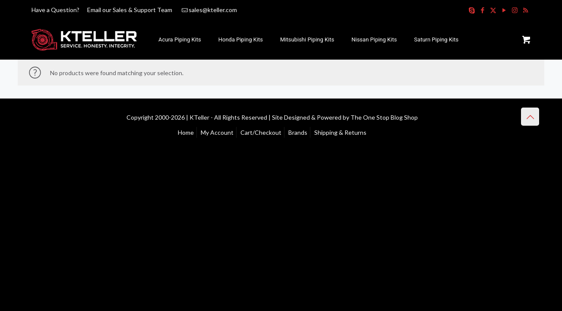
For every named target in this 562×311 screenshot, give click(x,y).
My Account (217, 132)
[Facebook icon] (482, 10)
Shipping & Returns (340, 132)
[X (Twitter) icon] (493, 10)
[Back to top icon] (530, 117)
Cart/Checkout (260, 132)
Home (186, 132)
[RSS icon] (525, 10)
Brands (297, 132)
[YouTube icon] (504, 10)
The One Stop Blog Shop (384, 117)
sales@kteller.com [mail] (213, 9)
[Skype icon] (471, 10)
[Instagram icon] (514, 10)
